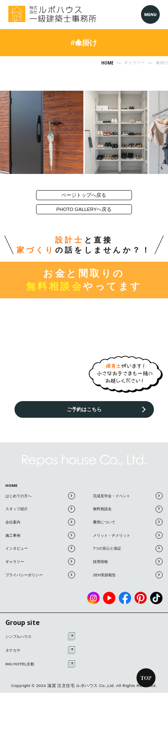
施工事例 (40, 546)
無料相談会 (128, 520)
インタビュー (40, 559)
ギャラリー (40, 573)
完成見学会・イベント (128, 507)
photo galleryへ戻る (84, 216)
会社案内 (40, 533)
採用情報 (128, 573)
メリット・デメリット (128, 546)
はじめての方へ (40, 507)
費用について (128, 533)
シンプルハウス (40, 648)
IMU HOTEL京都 (40, 675)
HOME (13, 494)
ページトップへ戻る (84, 197)
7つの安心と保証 (128, 559)
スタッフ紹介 (40, 520)
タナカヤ (40, 662)
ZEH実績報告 (128, 586)
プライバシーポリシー (40, 586)
